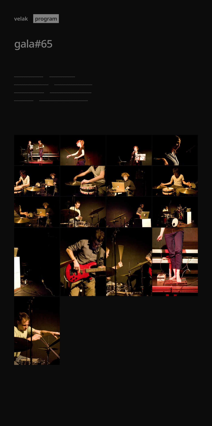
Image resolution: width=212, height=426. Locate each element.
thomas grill (29, 89)
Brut (41, 59)
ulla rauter (62, 73)
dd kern (23, 97)
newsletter (95, 18)
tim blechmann (73, 81)
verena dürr (29, 73)
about (120, 18)
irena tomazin (31, 81)
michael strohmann (63, 97)
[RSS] (197, 409)
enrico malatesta (71, 89)
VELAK (21, 18)
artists (70, 18)
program (46, 18)
